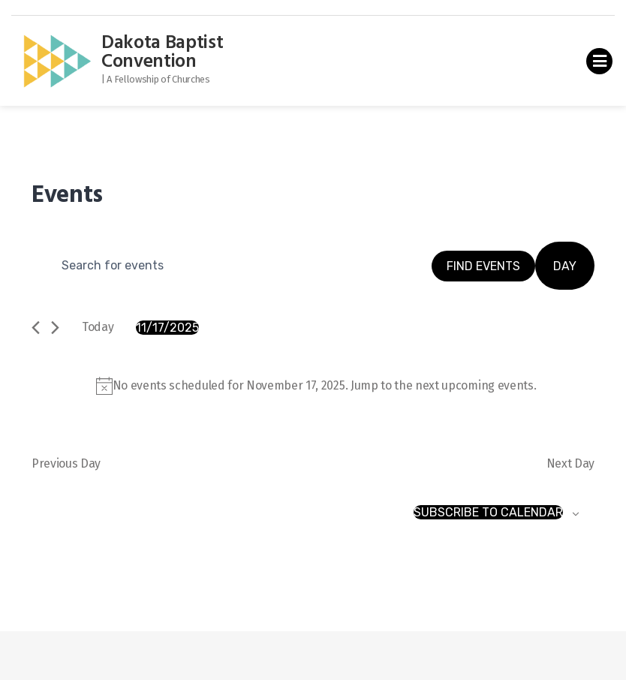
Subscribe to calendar (488, 512)
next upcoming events (474, 385)
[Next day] (55, 327)
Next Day (570, 463)
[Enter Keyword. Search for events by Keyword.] (232, 266)
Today (97, 327)
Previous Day (66, 463)
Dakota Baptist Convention (162, 53)
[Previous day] (36, 327)
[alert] (316, 386)
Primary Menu (599, 64)
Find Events (483, 266)
